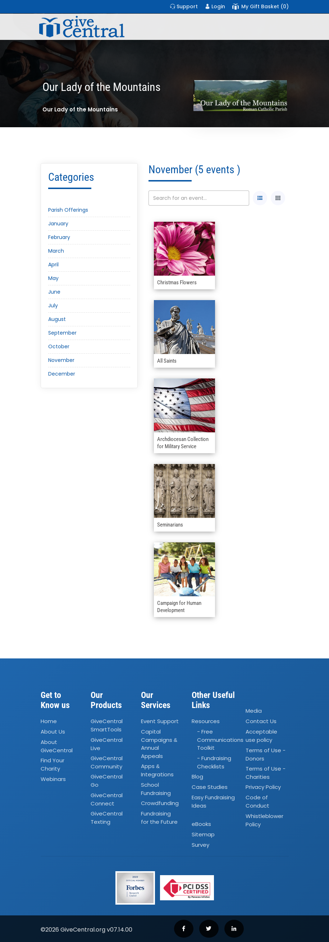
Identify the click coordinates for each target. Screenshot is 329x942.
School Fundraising (156, 789)
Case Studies (210, 787)
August (57, 319)
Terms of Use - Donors (265, 754)
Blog (197, 776)
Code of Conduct (257, 801)
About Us (53, 731)
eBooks (201, 824)
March (56, 250)
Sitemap (203, 834)
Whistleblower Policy (264, 820)
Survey (200, 845)
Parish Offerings (68, 209)
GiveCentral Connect (107, 799)
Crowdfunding (160, 803)
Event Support (160, 721)
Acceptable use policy (261, 736)
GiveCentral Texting (107, 818)
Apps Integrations (157, 770)
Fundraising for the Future (159, 818)
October (58, 346)
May (53, 278)
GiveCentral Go (107, 781)
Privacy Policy (263, 787)
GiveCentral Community (107, 762)
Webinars (53, 779)
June (54, 291)
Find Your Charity (52, 764)
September (62, 332)
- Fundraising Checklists (214, 762)
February (59, 237)
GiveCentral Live (107, 744)
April (53, 264)
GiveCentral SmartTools (107, 725)
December (61, 373)
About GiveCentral (57, 746)
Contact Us (261, 721)
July (53, 305)
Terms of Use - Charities (265, 773)
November (61, 360)
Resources (206, 721)
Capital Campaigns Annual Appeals (159, 744)
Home (49, 721)
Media (254, 711)
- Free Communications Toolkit (220, 740)
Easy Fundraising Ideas (213, 801)
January (58, 223)
